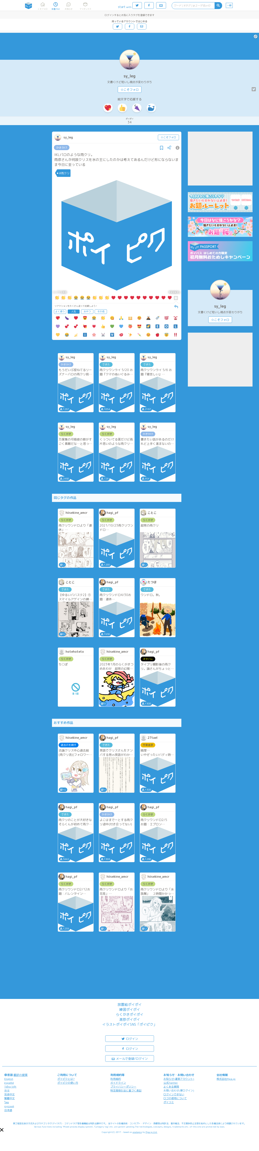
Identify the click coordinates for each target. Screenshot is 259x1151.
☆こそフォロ (130, 90)
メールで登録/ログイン (129, 1058)
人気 (73, 311)
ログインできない (173, 1094)
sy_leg (129, 76)
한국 (6, 1090)
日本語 (8, 1110)
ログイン (129, 1038)
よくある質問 (171, 1086)
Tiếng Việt (10, 1086)
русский (9, 1106)
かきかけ (61, 147)
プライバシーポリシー (123, 1086)
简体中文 (9, 1094)
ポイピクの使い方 (67, 1083)
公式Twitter (170, 1083)
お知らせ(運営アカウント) (178, 1079)
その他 (100, 311)
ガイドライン (118, 1083)
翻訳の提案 (21, 1075)
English (8, 1079)
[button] (1, 1130)
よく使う (60, 311)
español (9, 1083)
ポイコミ (168, 1102)
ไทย (6, 1102)
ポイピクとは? (66, 1079)
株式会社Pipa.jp (226, 1079)
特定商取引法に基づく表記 (125, 1090)
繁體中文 (9, 1098)
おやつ (87, 311)
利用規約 (115, 1079)
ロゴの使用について (175, 1098)
